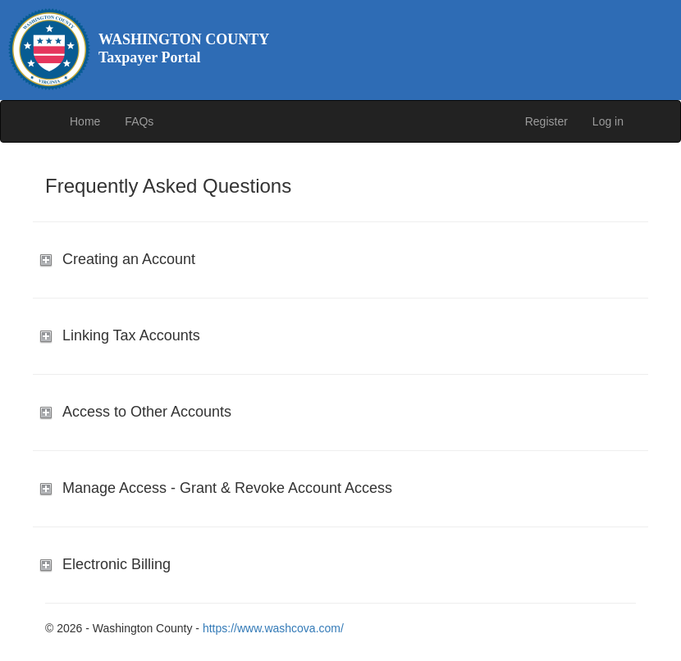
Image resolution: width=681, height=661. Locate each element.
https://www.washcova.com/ (273, 628)
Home (85, 121)
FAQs (139, 121)
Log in (608, 121)
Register (546, 121)
